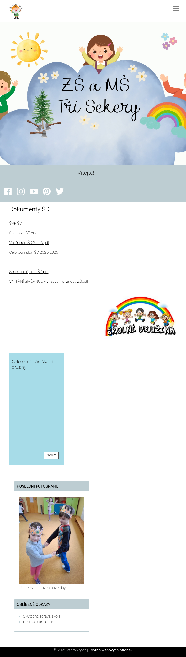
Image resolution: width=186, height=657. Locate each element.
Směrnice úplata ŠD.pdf (28, 271)
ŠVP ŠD (15, 223)
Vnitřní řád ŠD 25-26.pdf (29, 242)
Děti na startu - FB (38, 622)
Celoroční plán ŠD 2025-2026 (33, 252)
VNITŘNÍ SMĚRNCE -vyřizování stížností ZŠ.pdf (48, 281)
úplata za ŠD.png (23, 233)
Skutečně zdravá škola (41, 616)
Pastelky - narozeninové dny (42, 587)
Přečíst (51, 455)
